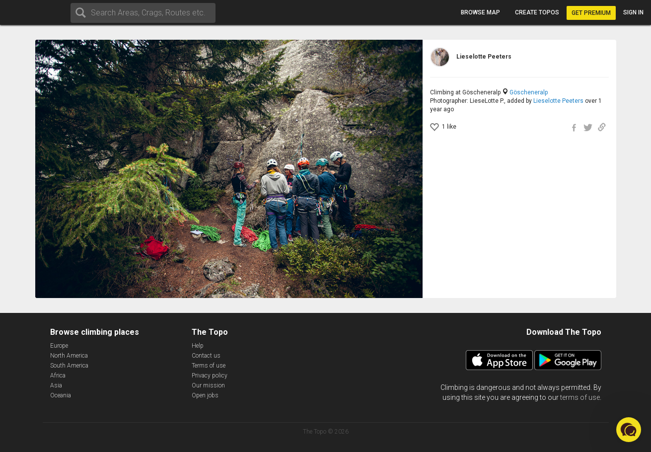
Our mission (208, 385)
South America (69, 365)
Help (198, 345)
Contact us (206, 355)
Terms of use (208, 365)
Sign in (633, 12)
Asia (56, 385)
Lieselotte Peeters (558, 100)
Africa (58, 375)
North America (69, 355)
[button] (628, 429)
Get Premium (591, 12)
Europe (59, 345)
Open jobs (205, 395)
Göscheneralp (528, 92)
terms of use (580, 397)
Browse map (480, 12)
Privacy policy (209, 375)
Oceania (60, 395)
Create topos (537, 12)
